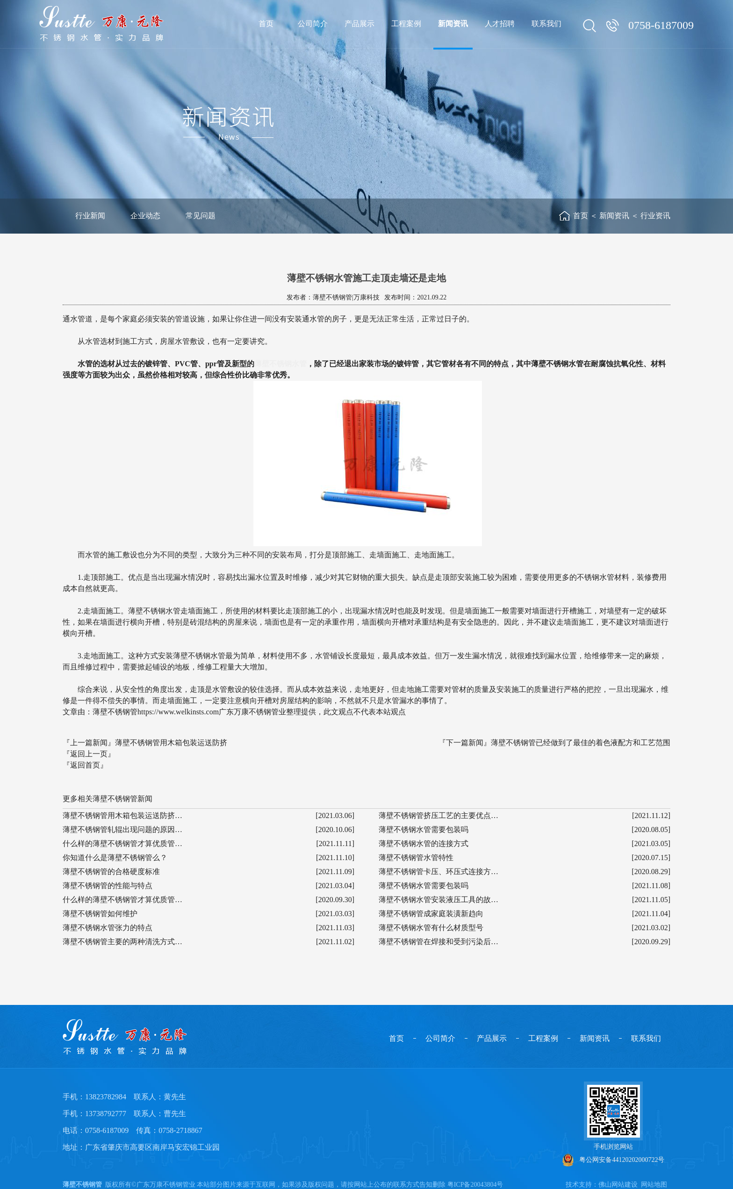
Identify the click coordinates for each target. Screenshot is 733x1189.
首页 (580, 216)
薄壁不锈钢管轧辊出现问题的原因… (122, 829)
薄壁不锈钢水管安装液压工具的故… (438, 900)
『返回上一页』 (89, 754)
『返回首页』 (85, 765)
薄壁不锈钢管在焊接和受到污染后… (438, 942)
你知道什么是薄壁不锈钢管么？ (115, 857)
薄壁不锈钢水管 (280, 364)
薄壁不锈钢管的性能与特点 (107, 886)
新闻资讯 (614, 216)
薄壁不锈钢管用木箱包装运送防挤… (122, 815)
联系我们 (646, 1038)
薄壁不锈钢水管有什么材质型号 (431, 928)
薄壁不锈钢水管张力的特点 (107, 928)
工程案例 (543, 1038)
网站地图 (654, 1184)
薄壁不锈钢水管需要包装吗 (423, 829)
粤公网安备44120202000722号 (613, 1160)
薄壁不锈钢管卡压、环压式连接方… (438, 872)
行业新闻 (90, 216)
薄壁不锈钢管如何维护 (100, 914)
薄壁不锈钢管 (82, 1184)
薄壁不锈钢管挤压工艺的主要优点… (438, 815)
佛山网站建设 (618, 1184)
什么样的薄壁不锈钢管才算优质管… (122, 843)
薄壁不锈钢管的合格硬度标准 (111, 872)
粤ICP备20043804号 (475, 1184)
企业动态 (145, 216)
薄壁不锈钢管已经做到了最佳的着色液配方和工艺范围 (580, 743)
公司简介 (440, 1038)
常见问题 (201, 216)
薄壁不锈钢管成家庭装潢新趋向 (431, 914)
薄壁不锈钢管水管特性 (416, 857)
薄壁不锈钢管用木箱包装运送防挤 (171, 743)
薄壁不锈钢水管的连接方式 (423, 843)
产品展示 (492, 1038)
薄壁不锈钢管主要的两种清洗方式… (122, 942)
